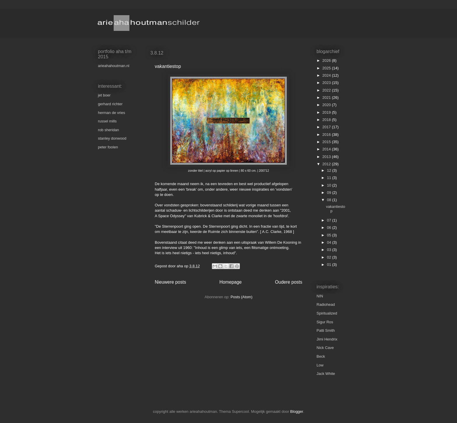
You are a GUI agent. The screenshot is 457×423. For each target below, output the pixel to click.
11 (329, 177)
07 (329, 220)
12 (329, 170)
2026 (327, 60)
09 (329, 192)
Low (320, 365)
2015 (327, 142)
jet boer (104, 95)
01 (329, 264)
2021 (327, 97)
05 (329, 235)
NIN (320, 296)
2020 (327, 105)
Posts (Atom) (241, 297)
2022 (327, 90)
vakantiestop (168, 66)
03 (329, 250)
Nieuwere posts (170, 282)
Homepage (230, 282)
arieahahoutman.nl (113, 66)
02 (329, 257)
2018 (327, 119)
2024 (327, 75)
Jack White (326, 373)
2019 (327, 112)
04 (329, 242)
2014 (327, 149)
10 (329, 185)
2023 (327, 82)
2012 (327, 164)
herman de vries (111, 112)
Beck (321, 356)
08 (329, 200)
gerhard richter (110, 104)
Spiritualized (327, 313)
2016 (327, 134)
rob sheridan (108, 130)
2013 (327, 157)
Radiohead (326, 304)
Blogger (296, 411)
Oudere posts (288, 282)
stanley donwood (112, 138)
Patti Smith (326, 330)
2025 (327, 68)
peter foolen (108, 147)
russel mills (107, 121)
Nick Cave (325, 347)
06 (329, 227)
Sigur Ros (325, 322)
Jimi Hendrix (327, 339)
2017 (327, 127)
